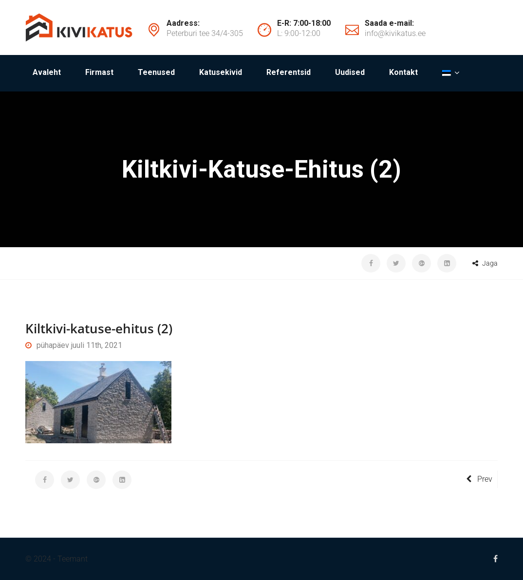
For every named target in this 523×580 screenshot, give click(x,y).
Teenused (156, 72)
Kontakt (403, 72)
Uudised (350, 72)
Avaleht (47, 72)
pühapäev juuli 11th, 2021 (73, 345)
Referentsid (288, 72)
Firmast (99, 72)
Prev (479, 479)
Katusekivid (220, 72)
